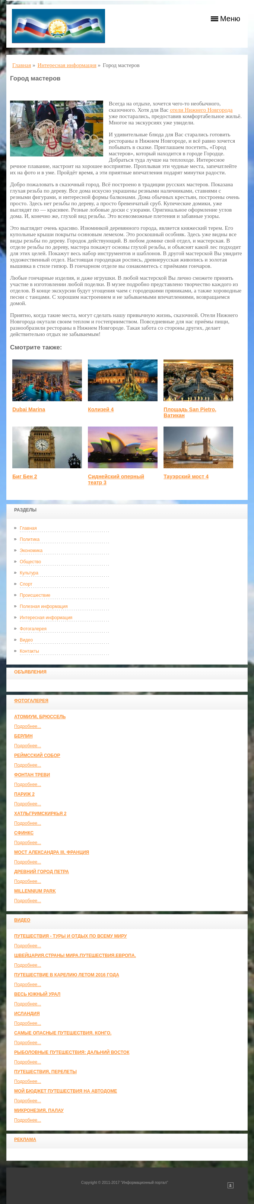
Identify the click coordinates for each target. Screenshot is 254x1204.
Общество (30, 561)
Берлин (23, 736)
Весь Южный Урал (37, 994)
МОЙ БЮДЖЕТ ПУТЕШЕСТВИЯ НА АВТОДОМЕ (65, 1091)
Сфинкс (24, 833)
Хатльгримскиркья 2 (40, 813)
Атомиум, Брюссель (40, 716)
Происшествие (35, 595)
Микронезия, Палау (39, 1110)
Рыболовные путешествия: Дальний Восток (71, 1052)
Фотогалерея (33, 628)
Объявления (30, 672)
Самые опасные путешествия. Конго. (62, 1033)
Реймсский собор (37, 755)
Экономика (31, 550)
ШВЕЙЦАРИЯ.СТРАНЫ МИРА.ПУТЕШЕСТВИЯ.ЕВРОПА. (75, 955)
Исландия (27, 1013)
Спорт (26, 584)
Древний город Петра (41, 871)
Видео (26, 640)
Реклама (25, 1139)
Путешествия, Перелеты (45, 1071)
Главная (28, 528)
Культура (29, 573)
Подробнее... (27, 726)
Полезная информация (44, 606)
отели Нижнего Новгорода (201, 110)
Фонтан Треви (32, 774)
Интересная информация (46, 617)
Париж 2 (24, 794)
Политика (29, 539)
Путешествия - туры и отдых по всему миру (70, 936)
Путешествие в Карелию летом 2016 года (66, 975)
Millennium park (35, 891)
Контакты (29, 651)
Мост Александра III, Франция (51, 852)
